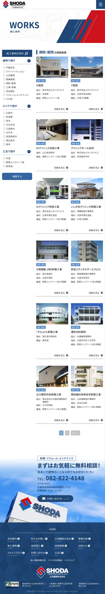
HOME (52, 529)
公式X (65, 554)
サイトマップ (70, 560)
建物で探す (9, 60)
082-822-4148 (65, 478)
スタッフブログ (18, 554)
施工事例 (18, 547)
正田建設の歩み (65, 540)
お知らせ (89, 547)
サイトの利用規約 (55, 560)
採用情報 (65, 547)
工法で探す (9, 151)
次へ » (75, 433)
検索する (17, 176)
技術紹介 (41, 547)
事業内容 (89, 540)
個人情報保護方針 (38, 560)
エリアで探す (10, 106)
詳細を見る (61, 109)
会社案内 (18, 540)
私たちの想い (41, 540)
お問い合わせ (55, 498)
